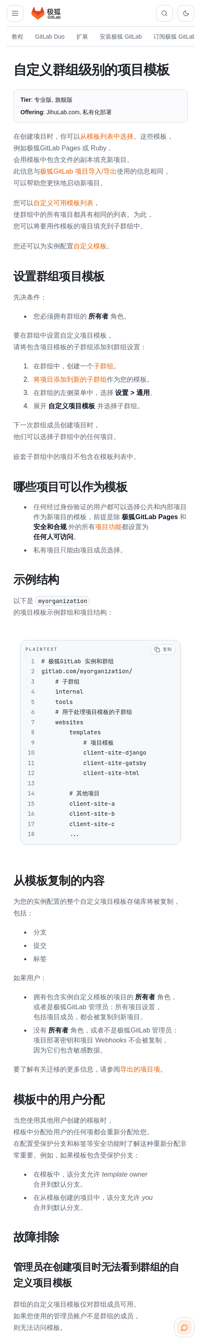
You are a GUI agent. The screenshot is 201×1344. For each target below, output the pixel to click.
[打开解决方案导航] (15, 13)
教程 (17, 36)
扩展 (82, 36)
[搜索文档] (164, 13)
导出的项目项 (140, 1067)
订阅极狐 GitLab (174, 36)
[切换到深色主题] (186, 13)
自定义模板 (90, 246)
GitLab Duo (50, 36)
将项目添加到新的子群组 (70, 379)
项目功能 (108, 526)
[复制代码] (163, 648)
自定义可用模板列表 (63, 202)
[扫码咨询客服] (184, 1327)
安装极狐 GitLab (121, 36)
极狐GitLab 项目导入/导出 (78, 171)
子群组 (103, 365)
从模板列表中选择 (106, 136)
